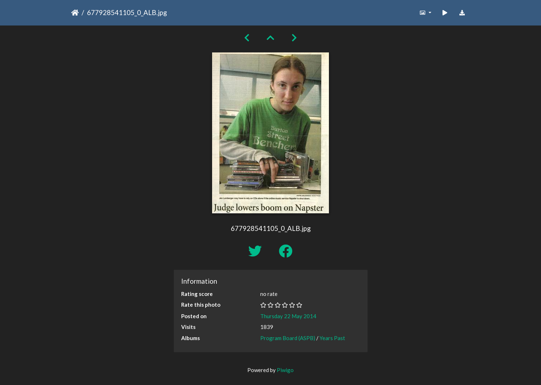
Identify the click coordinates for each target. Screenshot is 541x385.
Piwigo (285, 370)
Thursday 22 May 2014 (288, 316)
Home (75, 13)
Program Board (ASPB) (287, 338)
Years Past (332, 338)
